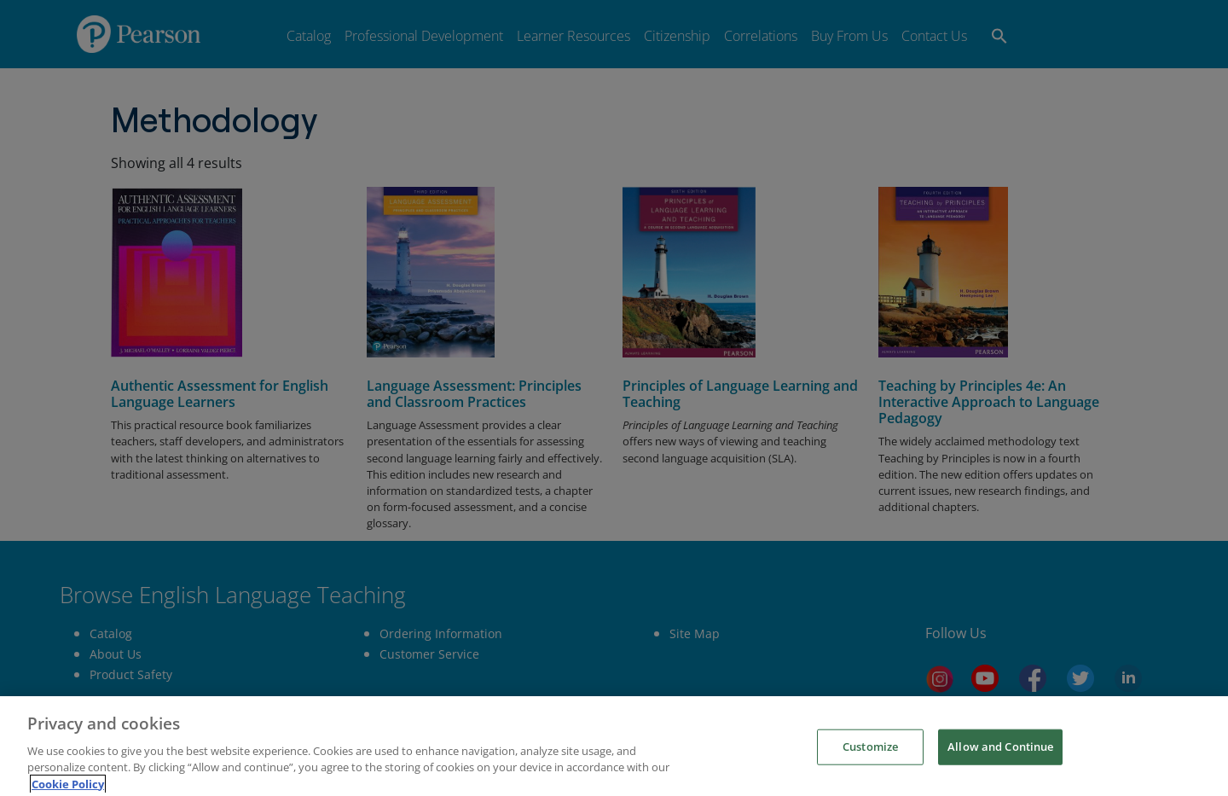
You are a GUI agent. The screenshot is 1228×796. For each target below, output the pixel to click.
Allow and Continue (1000, 774)
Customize (870, 774)
